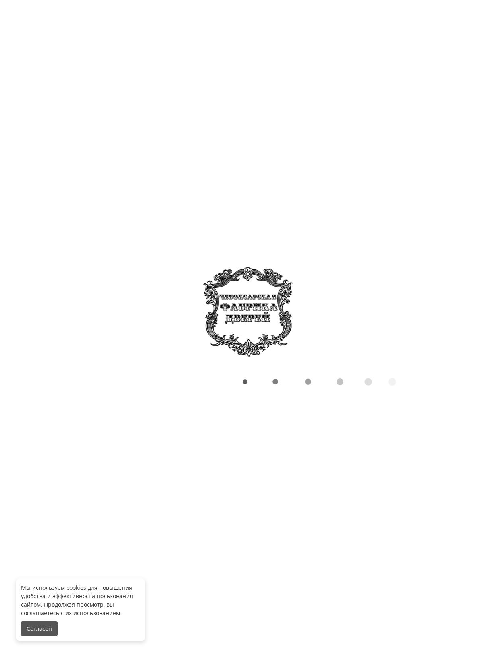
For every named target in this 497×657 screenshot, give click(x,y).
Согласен (39, 628)
